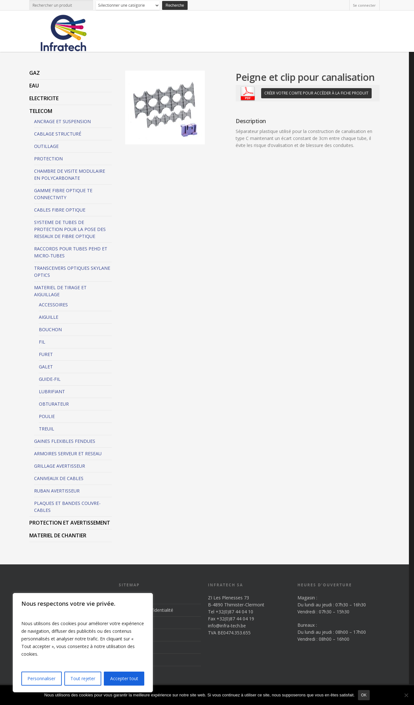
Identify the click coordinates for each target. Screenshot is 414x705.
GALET (46, 367)
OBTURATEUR (54, 404)
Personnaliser (41, 678)
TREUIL (46, 429)
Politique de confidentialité (146, 610)
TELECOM (40, 111)
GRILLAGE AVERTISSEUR (59, 466)
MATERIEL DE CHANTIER (57, 535)
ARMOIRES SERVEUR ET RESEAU (68, 453)
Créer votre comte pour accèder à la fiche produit (316, 93)
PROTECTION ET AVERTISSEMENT (69, 522)
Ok (364, 695)
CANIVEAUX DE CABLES (58, 478)
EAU (34, 85)
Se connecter (364, 5)
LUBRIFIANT (52, 391)
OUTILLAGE (46, 146)
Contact (127, 660)
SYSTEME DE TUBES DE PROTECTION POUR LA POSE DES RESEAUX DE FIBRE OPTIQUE (70, 229)
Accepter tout (124, 678)
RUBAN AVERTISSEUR (57, 491)
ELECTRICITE (44, 98)
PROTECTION (48, 159)
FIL (42, 342)
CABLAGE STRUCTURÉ (57, 134)
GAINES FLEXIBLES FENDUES (64, 441)
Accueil (126, 622)
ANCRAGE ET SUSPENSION (62, 121)
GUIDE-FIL (50, 379)
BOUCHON (50, 329)
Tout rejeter (82, 678)
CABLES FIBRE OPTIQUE (59, 210)
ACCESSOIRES (53, 305)
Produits (127, 635)
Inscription (129, 598)
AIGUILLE (48, 317)
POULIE (47, 416)
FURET (46, 354)
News (125, 647)
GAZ (34, 72)
